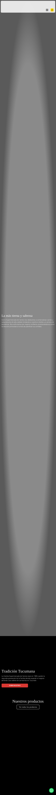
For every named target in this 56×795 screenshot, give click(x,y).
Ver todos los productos (28, 707)
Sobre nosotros (15, 685)
